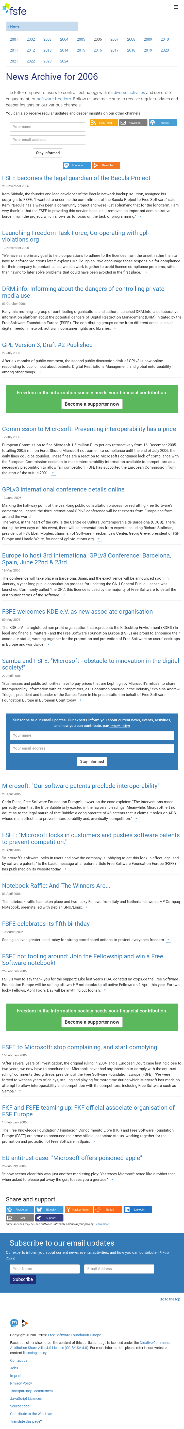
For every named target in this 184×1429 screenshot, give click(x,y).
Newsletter (134, 122)
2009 (148, 39)
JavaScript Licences (26, 1398)
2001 (14, 39)
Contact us (18, 1360)
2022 (31, 61)
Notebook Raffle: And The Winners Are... (56, 885)
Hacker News (80, 1209)
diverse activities (129, 92)
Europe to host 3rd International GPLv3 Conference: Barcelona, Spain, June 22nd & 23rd (86, 559)
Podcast (164, 122)
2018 (131, 50)
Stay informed (48, 153)
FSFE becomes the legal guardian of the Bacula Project (76, 178)
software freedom (54, 98)
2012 (31, 50)
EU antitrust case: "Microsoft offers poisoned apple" (72, 1158)
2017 (114, 50)
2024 (64, 61)
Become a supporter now (92, 404)
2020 (165, 50)
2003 (47, 39)
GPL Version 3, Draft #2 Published (47, 344)
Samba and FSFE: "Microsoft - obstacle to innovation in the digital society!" (90, 664)
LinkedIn (139, 1209)
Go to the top (170, 1299)
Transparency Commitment (31, 1391)
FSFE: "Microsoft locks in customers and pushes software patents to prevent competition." (91, 838)
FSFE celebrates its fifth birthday (46, 923)
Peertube (107, 165)
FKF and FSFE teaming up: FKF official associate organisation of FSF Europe (88, 1111)
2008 (131, 39)
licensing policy (34, 1353)
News (15, 26)
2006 (98, 39)
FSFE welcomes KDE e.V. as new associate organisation (77, 611)
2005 (81, 39)
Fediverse (21, 1209)
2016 (98, 50)
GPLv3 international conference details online (63, 489)
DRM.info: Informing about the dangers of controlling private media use (83, 292)
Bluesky (51, 1209)
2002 (31, 39)
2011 (14, 50)
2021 (14, 61)
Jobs (14, 1368)
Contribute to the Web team (31, 1414)
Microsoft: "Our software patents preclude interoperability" (80, 785)
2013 (47, 50)
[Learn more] (140, 216)
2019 (148, 50)
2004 (64, 39)
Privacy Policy (21, 1383)
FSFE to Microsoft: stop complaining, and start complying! (80, 1047)
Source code (19, 1406)
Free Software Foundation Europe (74, 1335)
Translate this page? (26, 1421)
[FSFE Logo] (14, 9)
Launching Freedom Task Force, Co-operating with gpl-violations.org (75, 236)
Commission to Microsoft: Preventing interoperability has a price (89, 429)
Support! (51, 1217)
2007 (114, 39)
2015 (81, 50)
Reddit (110, 1209)
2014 (64, 50)
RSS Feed (105, 122)
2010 (165, 39)
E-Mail (22, 1217)
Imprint (16, 1376)
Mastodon (78, 165)
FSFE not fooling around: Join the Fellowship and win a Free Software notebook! (82, 959)
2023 (47, 61)
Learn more (102, 1224)
